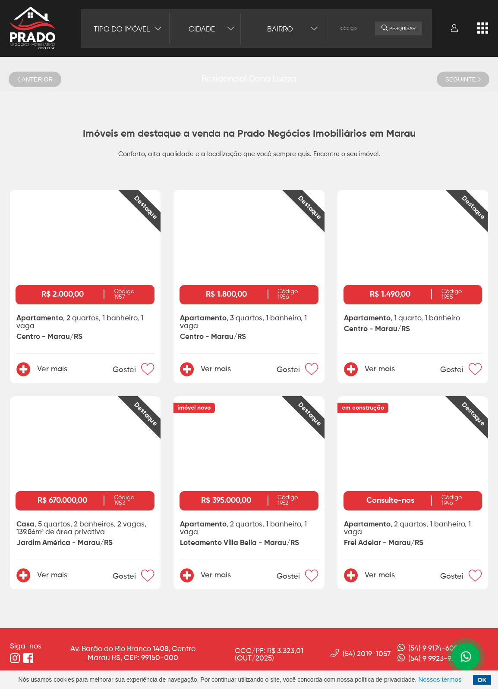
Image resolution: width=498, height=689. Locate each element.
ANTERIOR (35, 79)
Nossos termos (439, 679)
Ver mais (41, 369)
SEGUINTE (463, 79)
